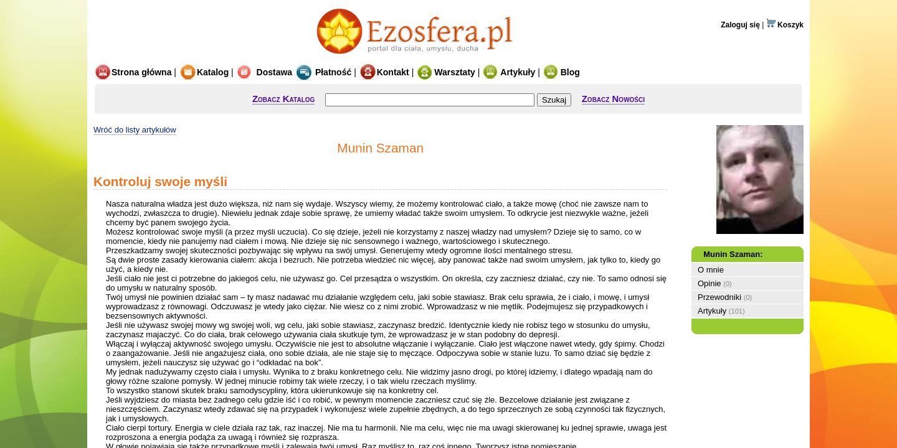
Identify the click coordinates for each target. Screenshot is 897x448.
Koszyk (785, 25)
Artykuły (508, 72)
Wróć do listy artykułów (134, 129)
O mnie (711, 269)
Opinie (709, 283)
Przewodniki (719, 297)
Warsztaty (445, 72)
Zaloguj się (740, 25)
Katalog (204, 72)
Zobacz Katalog (283, 98)
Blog (561, 72)
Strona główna (132, 72)
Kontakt (384, 72)
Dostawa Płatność (294, 72)
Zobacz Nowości (613, 98)
